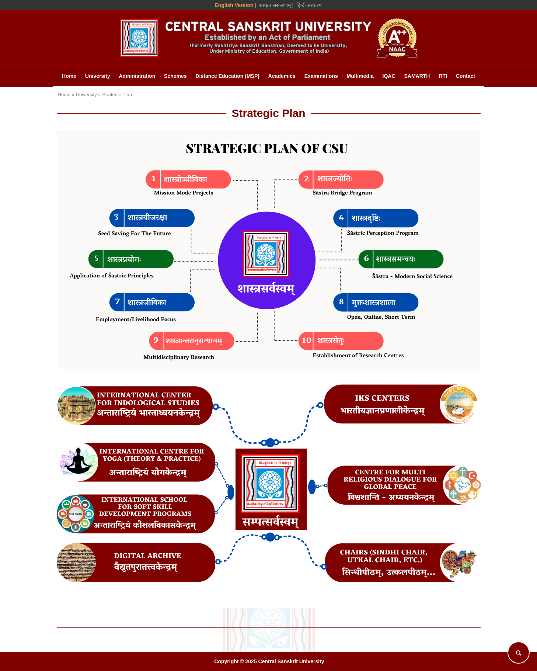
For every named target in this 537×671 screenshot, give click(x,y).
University (97, 76)
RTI (443, 76)
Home (69, 76)
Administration (137, 76)
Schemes (175, 76)
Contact (465, 76)
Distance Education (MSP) (227, 76)
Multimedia (360, 76)
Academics (282, 76)
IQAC (389, 76)
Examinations (321, 76)
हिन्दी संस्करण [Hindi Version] (309, 5)
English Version (234, 5)
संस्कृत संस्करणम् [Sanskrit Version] (275, 5)
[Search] (519, 652)
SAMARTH (417, 76)
